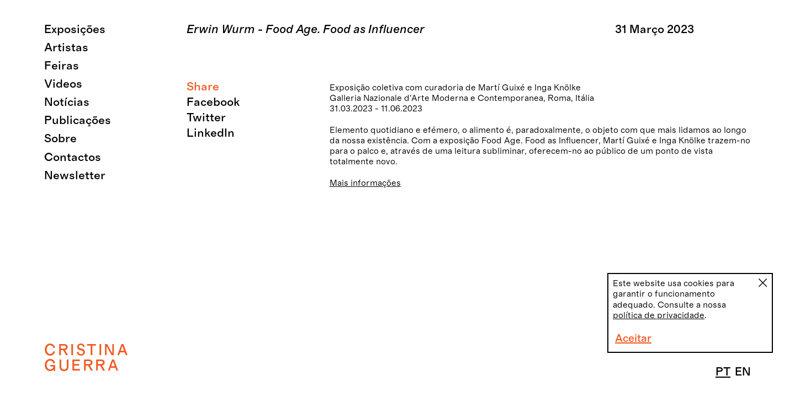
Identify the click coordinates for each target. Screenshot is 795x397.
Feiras (61, 66)
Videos (63, 84)
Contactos (72, 157)
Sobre (60, 138)
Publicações (77, 120)
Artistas (66, 47)
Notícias (66, 102)
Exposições (74, 29)
